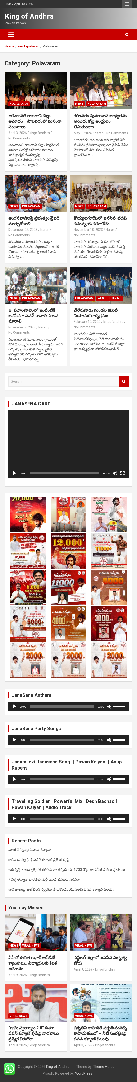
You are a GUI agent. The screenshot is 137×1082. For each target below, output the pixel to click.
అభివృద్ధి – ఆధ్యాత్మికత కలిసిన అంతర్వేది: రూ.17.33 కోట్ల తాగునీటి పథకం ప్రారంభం (66, 869)
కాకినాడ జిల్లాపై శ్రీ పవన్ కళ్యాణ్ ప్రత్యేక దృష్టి (39, 860)
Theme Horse (103, 1067)
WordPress (83, 1073)
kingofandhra (40, 133)
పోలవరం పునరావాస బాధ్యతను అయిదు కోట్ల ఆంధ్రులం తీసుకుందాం (100, 121)
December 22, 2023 (22, 230)
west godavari (110, 298)
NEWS (79, 103)
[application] (68, 444)
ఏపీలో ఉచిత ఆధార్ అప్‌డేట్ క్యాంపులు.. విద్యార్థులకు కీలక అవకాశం (32, 963)
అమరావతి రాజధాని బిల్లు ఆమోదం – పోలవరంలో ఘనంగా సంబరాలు (35, 121)
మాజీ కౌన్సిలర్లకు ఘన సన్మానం (30, 850)
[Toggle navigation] (11, 34)
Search (124, 381)
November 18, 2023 (88, 230)
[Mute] (115, 473)
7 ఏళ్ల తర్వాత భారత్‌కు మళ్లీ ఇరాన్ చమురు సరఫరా (44, 879)
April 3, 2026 (17, 133)
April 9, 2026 (17, 975)
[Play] (14, 473)
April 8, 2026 (17, 1045)
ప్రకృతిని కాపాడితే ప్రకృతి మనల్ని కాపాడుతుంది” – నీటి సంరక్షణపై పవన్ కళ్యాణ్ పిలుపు (100, 1033)
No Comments (19, 138)
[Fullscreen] (122, 473)
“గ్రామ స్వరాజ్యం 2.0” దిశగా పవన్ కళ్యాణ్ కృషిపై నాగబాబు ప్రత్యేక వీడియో (33, 1033)
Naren (99, 133)
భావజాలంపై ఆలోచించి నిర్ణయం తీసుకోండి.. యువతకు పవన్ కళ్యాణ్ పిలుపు (61, 889)
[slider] (62, 706)
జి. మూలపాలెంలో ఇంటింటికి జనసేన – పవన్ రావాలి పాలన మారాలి (33, 316)
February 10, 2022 (87, 321)
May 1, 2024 (83, 133)
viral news (31, 945)
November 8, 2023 (22, 327)
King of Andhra (29, 16)
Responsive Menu (127, 4)
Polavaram (19, 103)
